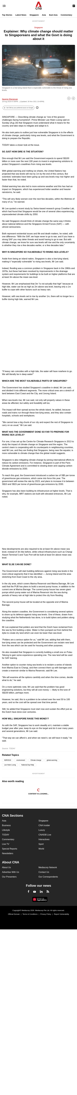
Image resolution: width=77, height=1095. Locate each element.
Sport (41, 844)
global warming (52, 760)
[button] (18, 108)
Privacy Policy (45, 914)
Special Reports (9, 849)
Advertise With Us (10, 872)
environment (20, 760)
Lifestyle (6, 830)
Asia (44, 15)
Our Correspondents (48, 877)
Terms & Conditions (30, 914)
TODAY (5, 835)
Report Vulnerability (61, 914)
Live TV (5, 844)
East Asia (53, 15)
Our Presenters (9, 877)
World (41, 849)
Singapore (34, 15)
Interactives (44, 839)
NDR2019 (7, 760)
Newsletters (7, 853)
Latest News (20, 15)
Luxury (42, 830)
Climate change (36, 760)
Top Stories (7, 15)
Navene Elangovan (10, 99)
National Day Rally (27, 765)
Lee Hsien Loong (10, 765)
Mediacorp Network (48, 867)
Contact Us (44, 872)
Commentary (66, 15)
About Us (6, 867)
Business (6, 825)
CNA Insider (44, 825)
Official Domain (14, 914)
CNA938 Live (45, 835)
